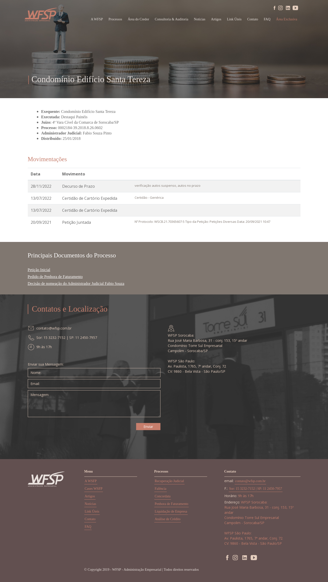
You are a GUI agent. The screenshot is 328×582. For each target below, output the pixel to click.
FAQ (267, 19)
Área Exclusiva (286, 19)
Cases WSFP (93, 488)
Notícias (199, 19)
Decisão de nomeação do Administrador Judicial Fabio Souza (76, 283)
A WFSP (97, 19)
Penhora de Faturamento (171, 504)
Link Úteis (234, 19)
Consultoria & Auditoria (171, 19)
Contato (252, 19)
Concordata (163, 496)
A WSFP (91, 481)
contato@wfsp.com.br (250, 481)
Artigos (216, 19)
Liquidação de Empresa (171, 511)
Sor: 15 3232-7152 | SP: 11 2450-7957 (255, 488)
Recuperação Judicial (169, 481)
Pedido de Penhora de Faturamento (55, 277)
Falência (160, 488)
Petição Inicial (39, 270)
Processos (115, 19)
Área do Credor (138, 19)
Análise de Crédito (168, 519)
